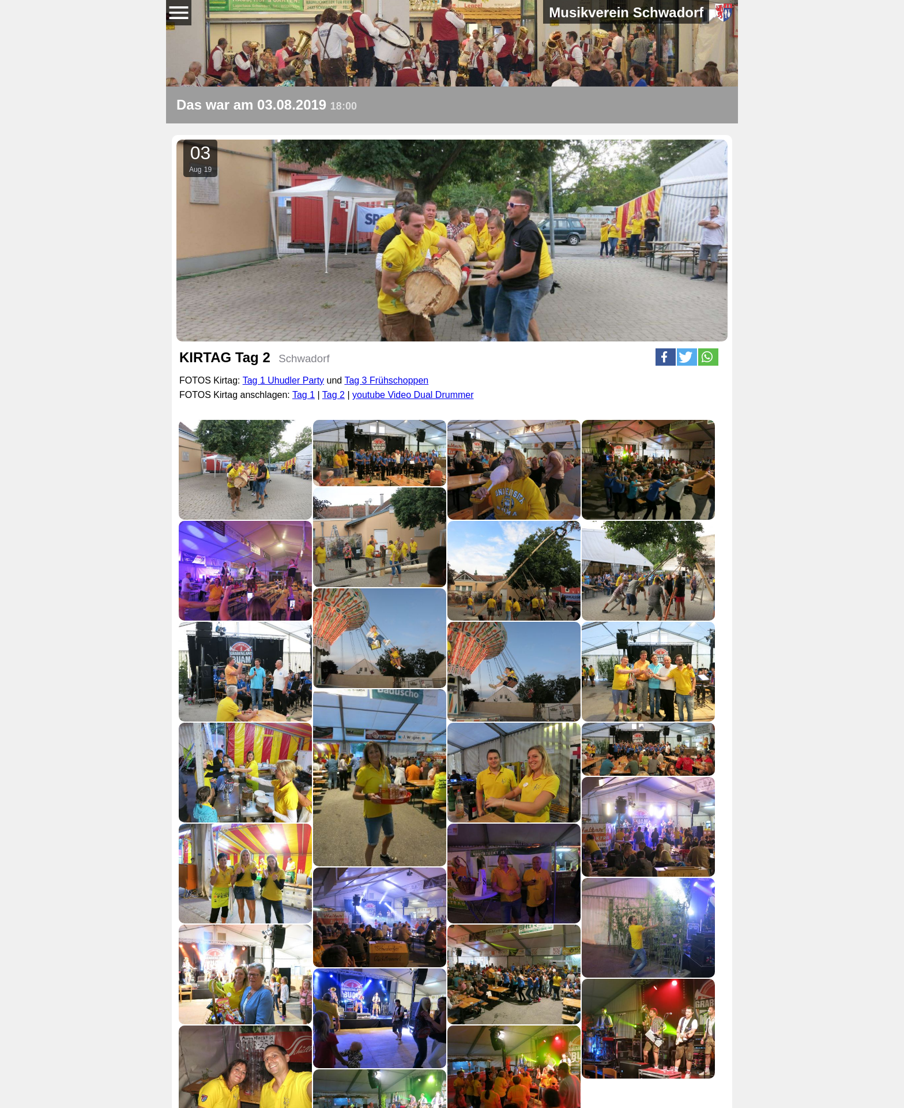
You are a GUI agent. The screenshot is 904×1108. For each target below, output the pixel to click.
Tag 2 (333, 395)
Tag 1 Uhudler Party (283, 380)
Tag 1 (303, 395)
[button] (666, 357)
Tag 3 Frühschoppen (386, 380)
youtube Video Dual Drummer (412, 395)
